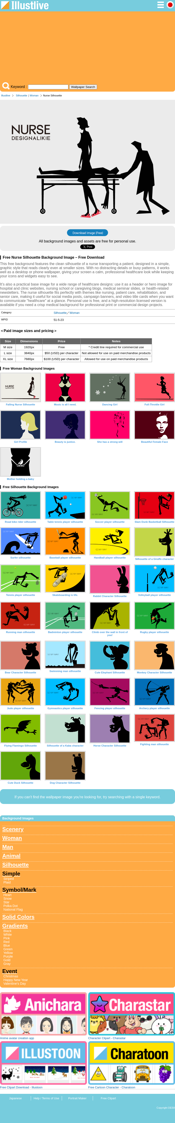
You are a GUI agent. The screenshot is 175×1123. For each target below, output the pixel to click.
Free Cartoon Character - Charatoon (111, 1087)
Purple (8, 956)
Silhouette (21, 95)
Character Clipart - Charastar (107, 1038)
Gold (6, 960)
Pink (6, 938)
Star (6, 902)
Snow (7, 898)
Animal (11, 856)
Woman (34, 95)
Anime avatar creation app (17, 1038)
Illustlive (5, 95)
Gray (6, 964)
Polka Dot (10, 906)
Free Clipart (108, 1098)
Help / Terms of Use (46, 1098)
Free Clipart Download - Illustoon (21, 1087)
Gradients (15, 926)
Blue (6, 945)
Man (7, 847)
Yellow (8, 953)
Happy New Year (15, 980)
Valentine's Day (14, 983)
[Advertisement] (87, 48)
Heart (7, 895)
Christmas (10, 976)
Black (7, 931)
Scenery (12, 829)
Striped (8, 879)
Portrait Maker (77, 1098)
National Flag (13, 909)
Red (6, 942)
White (7, 934)
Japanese (15, 1098)
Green (8, 949)
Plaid (7, 882)
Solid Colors (18, 917)
